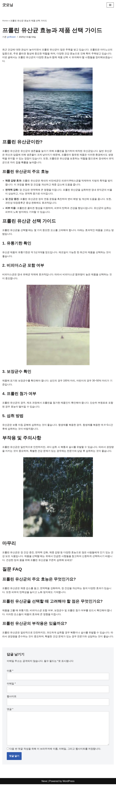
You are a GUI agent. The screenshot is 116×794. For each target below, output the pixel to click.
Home (5, 20)
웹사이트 (11, 705)
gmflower (11, 37)
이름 (10, 680)
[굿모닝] (7, 5)
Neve (44, 790)
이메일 (11, 693)
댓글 (10, 718)
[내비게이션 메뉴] (110, 5)
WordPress (68, 790)
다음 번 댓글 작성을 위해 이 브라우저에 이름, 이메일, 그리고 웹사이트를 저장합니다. (55, 758)
